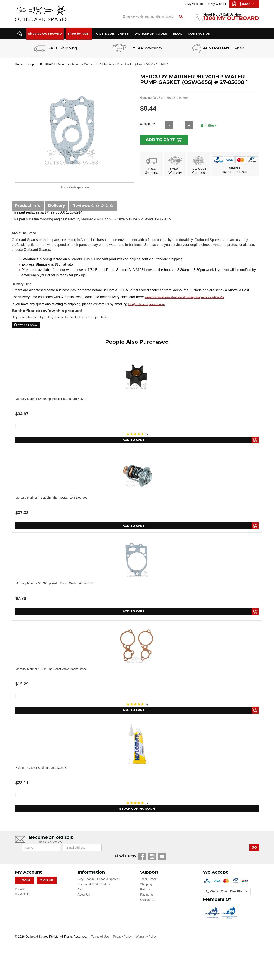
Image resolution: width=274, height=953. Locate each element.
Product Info (27, 205)
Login (24, 881)
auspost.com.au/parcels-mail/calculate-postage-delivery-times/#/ (184, 297)
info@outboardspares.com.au (146, 304)
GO (254, 848)
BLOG (177, 34)
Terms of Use (100, 937)
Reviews (93, 205)
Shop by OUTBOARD (45, 34)
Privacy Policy (122, 937)
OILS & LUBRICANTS (112, 34)
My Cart (20, 889)
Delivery (56, 205)
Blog (81, 890)
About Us (84, 895)
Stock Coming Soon (137, 809)
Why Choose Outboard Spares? (99, 879)
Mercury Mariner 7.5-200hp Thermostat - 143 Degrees (51, 497)
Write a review (25, 325)
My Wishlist (218, 4)
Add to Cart (161, 139)
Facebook (142, 857)
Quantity (147, 124)
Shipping (146, 885)
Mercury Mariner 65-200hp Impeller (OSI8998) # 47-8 (50, 399)
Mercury (63, 64)
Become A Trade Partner (94, 885)
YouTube (162, 857)
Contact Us (147, 900)
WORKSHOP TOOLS (150, 34)
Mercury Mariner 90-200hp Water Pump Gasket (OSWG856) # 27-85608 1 (121, 64)
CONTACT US (199, 34)
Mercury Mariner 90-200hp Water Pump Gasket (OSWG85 (54, 583)
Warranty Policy (146, 937)
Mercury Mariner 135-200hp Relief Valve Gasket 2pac (51, 669)
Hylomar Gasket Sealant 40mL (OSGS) (41, 768)
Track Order (148, 879)
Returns (145, 890)
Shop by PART (78, 34)
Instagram (152, 857)
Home (19, 64)
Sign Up (46, 881)
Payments (146, 895)
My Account (195, 4)
